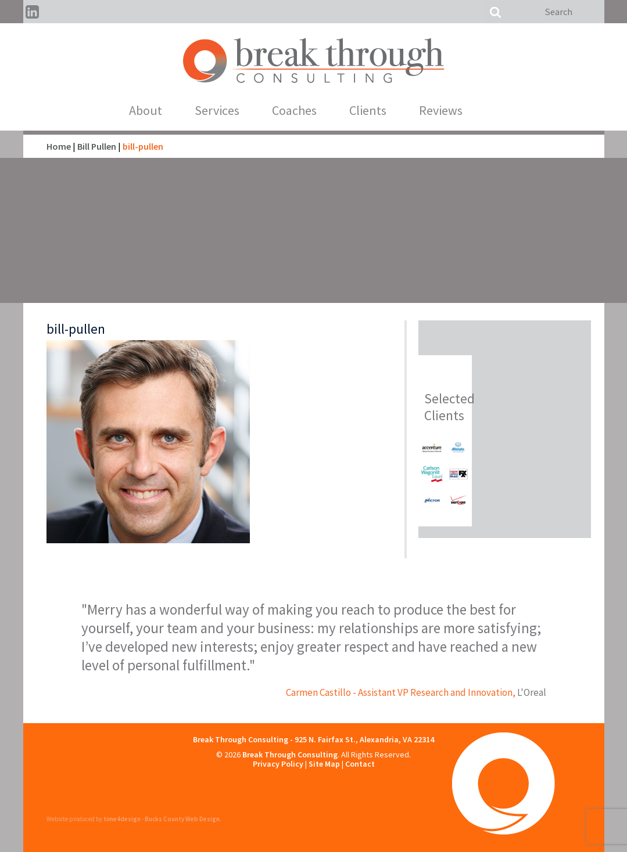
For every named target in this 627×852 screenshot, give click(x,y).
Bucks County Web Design (182, 819)
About (160, 110)
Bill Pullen (96, 146)
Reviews (456, 110)
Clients (383, 110)
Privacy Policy (278, 764)
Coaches (309, 110)
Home (58, 146)
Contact (360, 764)
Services (232, 110)
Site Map (324, 764)
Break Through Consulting (290, 754)
